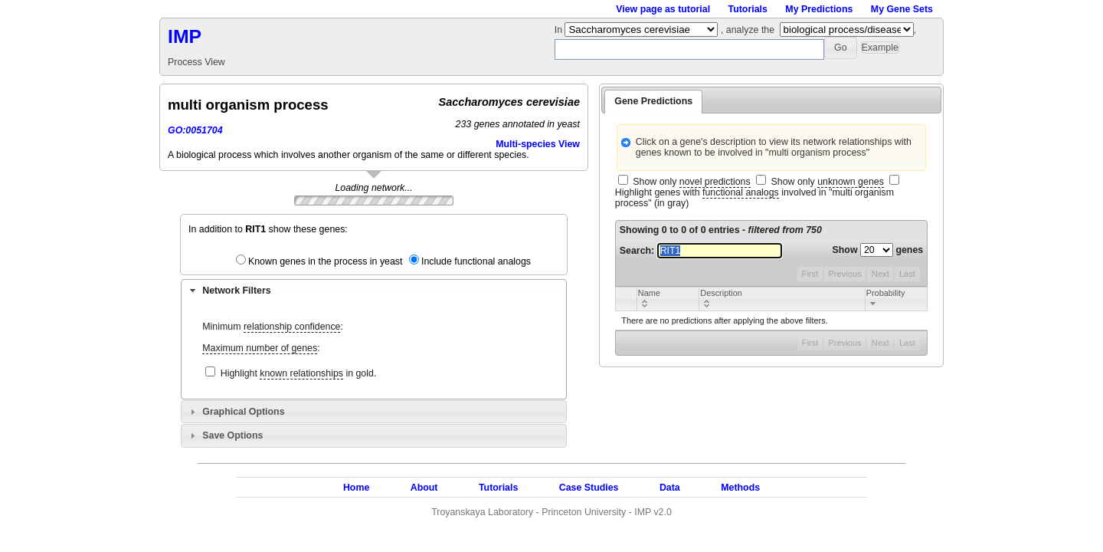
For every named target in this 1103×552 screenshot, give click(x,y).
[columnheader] (668, 298)
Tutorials (748, 9)
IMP (184, 36)
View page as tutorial (663, 9)
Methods (740, 487)
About (424, 487)
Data (670, 487)
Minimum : (272, 327)
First (810, 273)
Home (356, 487)
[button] (840, 48)
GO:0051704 (195, 130)
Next (880, 273)
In (560, 30)
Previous (844, 273)
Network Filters (236, 290)
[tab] (374, 290)
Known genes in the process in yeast (325, 261)
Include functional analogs (476, 261)
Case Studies (589, 487)
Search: (701, 250)
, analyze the (747, 30)
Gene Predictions (653, 101)
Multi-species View (538, 144)
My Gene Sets (902, 9)
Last (907, 273)
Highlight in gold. (299, 374)
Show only (691, 182)
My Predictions (819, 9)
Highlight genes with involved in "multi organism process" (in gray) (754, 198)
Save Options (232, 435)
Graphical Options (243, 411)
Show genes (878, 250)
